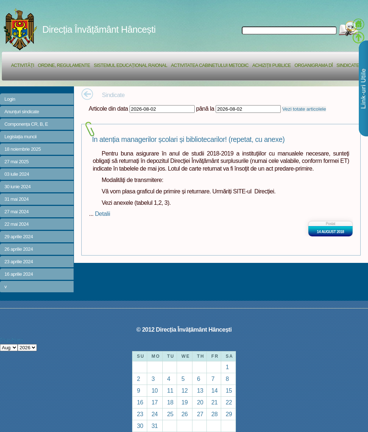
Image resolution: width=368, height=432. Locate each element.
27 (200, 414)
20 (200, 402)
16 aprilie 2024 (18, 274)
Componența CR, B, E (26, 124)
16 (140, 402)
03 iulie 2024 (16, 174)
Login (9, 99)
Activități (22, 65)
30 (140, 425)
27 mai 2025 (16, 161)
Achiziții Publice (271, 65)
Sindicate (347, 65)
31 (155, 425)
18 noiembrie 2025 (22, 149)
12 (184, 390)
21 (214, 402)
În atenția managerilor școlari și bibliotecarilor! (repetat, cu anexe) (188, 139)
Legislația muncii (20, 136)
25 (170, 414)
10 (155, 390)
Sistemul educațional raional (130, 65)
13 (200, 390)
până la (205, 108)
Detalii (102, 213)
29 (229, 414)
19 (184, 402)
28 (214, 414)
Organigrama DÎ (313, 65)
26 (184, 414)
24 (155, 414)
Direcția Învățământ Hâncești (99, 29)
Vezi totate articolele (304, 109)
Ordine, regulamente (64, 65)
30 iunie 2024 (17, 186)
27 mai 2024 (16, 211)
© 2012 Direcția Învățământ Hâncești (184, 329)
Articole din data (108, 108)
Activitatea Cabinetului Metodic (209, 65)
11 (170, 390)
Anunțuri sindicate (21, 111)
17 (155, 402)
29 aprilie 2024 (18, 236)
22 (229, 402)
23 (140, 414)
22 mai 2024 (16, 224)
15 (229, 390)
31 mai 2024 (16, 199)
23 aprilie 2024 (18, 261)
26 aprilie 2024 (18, 249)
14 (214, 390)
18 (170, 402)
